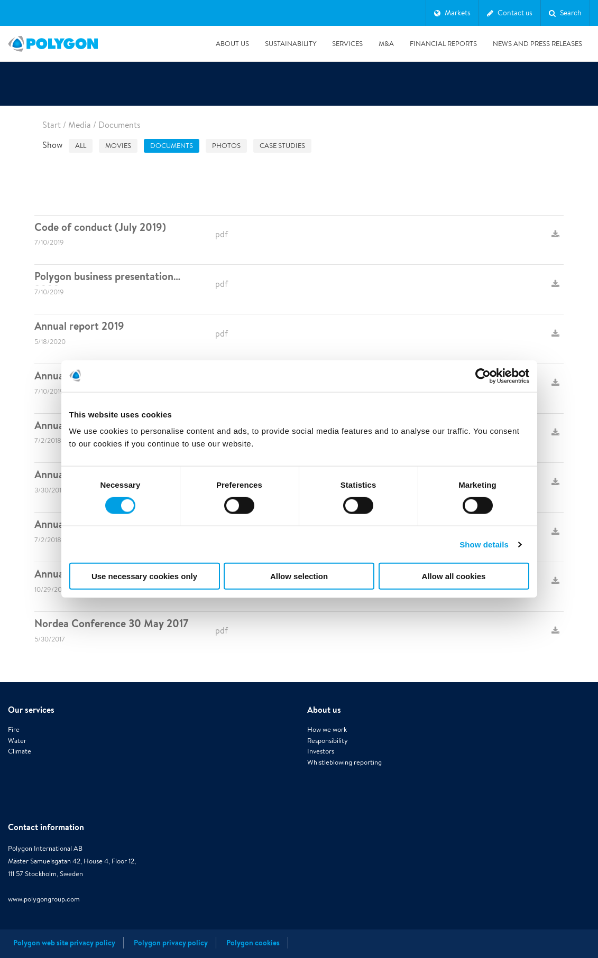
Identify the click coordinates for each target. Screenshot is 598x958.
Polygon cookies (253, 942)
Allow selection (299, 576)
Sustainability (290, 43)
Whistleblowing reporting (344, 762)
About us (232, 43)
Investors (320, 751)
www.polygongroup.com (44, 899)
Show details (484, 544)
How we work (327, 729)
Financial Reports (443, 43)
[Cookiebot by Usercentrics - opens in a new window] (483, 376)
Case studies (282, 145)
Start (51, 125)
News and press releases (537, 43)
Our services (31, 709)
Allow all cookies (454, 576)
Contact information (46, 827)
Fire (14, 729)
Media (79, 125)
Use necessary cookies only (144, 576)
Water (17, 740)
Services (347, 43)
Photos (226, 145)
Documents (171, 145)
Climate (19, 751)
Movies (118, 145)
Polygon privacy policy (171, 942)
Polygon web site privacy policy (64, 942)
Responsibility (327, 740)
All (80, 145)
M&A (386, 43)
